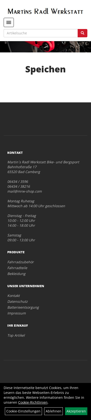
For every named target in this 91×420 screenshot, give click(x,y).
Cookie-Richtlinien (33, 402)
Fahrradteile (17, 267)
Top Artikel (16, 335)
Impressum (16, 313)
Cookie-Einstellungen (23, 411)
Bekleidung (16, 273)
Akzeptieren (76, 411)
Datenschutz (17, 301)
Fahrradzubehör (20, 262)
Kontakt (13, 295)
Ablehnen (53, 411)
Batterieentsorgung (23, 307)
